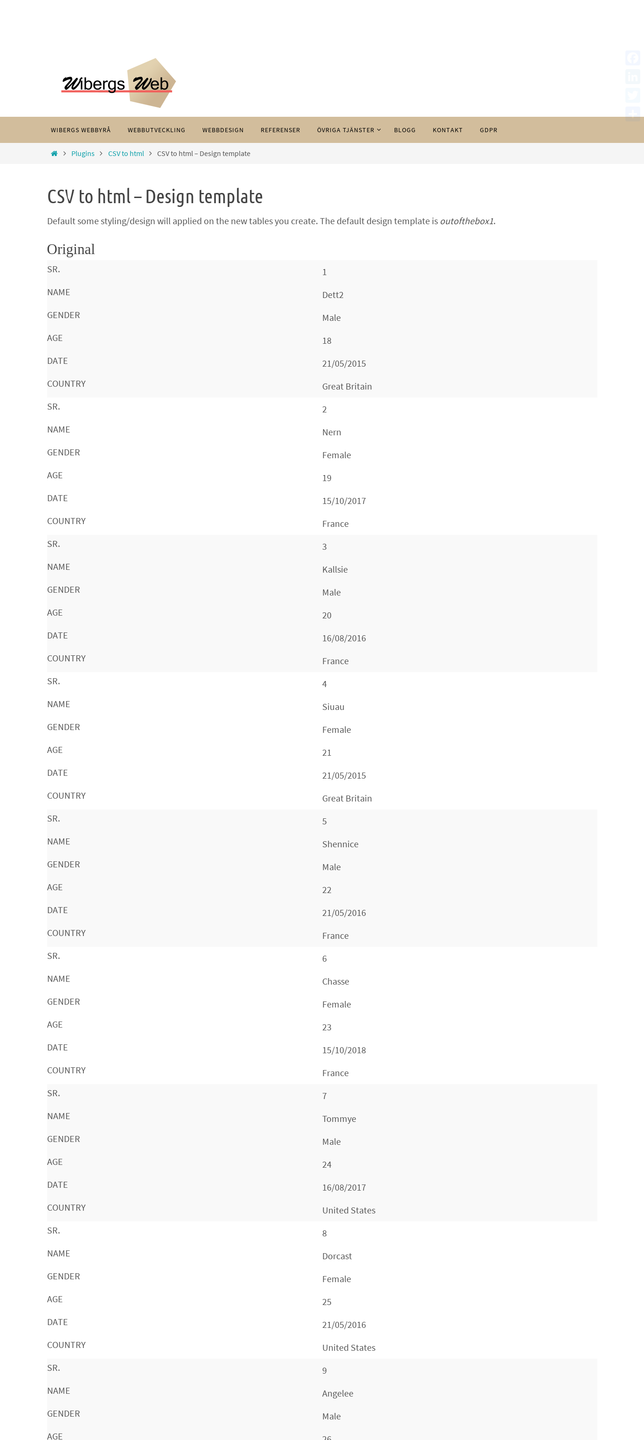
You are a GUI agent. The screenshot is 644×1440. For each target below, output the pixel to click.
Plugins (83, 153)
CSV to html (126, 153)
